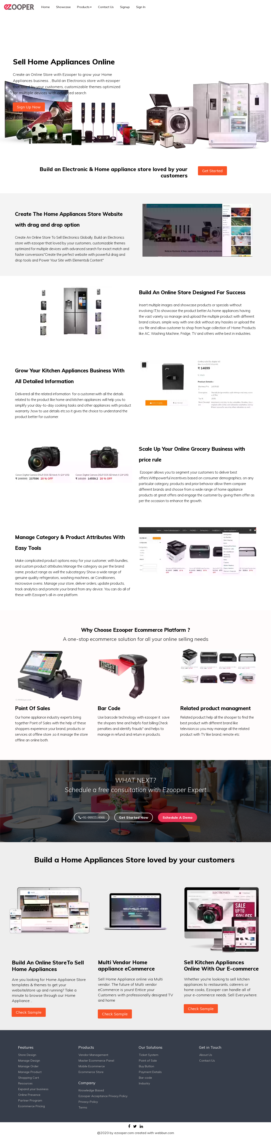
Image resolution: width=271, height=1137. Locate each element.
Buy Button (146, 1066)
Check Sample (28, 1012)
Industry (144, 1083)
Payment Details (150, 1072)
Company (86, 1082)
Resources (25, 1083)
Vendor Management (93, 1055)
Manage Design (29, 1060)
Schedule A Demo (177, 817)
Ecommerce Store (91, 1072)
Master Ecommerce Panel (96, 1060)
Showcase (63, 7)
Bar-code (145, 1078)
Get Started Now (133, 817)
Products (84, 7)
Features (25, 1047)
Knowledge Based (91, 1090)
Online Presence (29, 1095)
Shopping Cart (28, 1078)
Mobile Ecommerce (92, 1066)
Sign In (140, 7)
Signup (125, 7)
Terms (83, 1107)
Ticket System (148, 1055)
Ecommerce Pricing (31, 1106)
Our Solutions (150, 1047)
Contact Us (106, 7)
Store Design (27, 1055)
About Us (205, 1055)
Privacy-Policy (88, 1102)
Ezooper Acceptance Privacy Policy (103, 1096)
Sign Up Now (29, 107)
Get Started (212, 170)
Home (45, 7)
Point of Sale (148, 1060)
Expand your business (33, 1089)
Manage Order (28, 1066)
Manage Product (29, 1072)
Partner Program (30, 1100)
